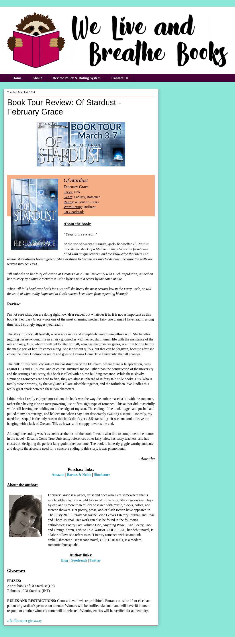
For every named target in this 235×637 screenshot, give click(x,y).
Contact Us (120, 78)
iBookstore (102, 475)
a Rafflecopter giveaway (24, 621)
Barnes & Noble (79, 475)
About (37, 78)
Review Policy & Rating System (77, 78)
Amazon (58, 475)
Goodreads (78, 560)
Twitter (95, 560)
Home (17, 78)
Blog (64, 560)
